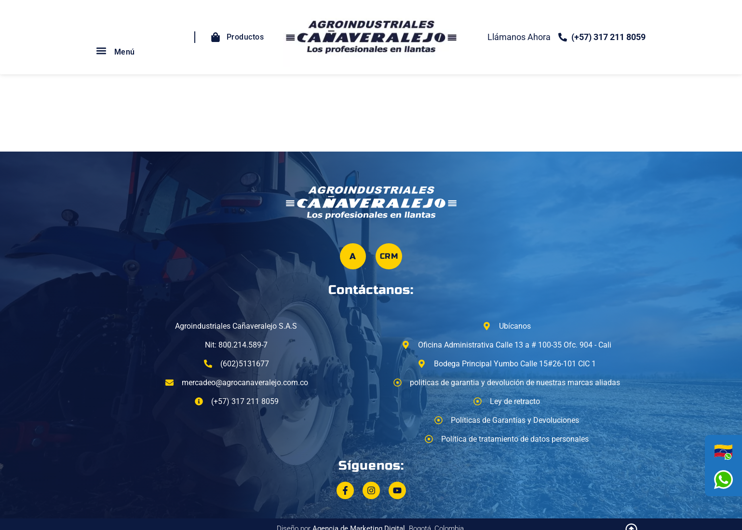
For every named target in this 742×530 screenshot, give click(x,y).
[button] (101, 51)
